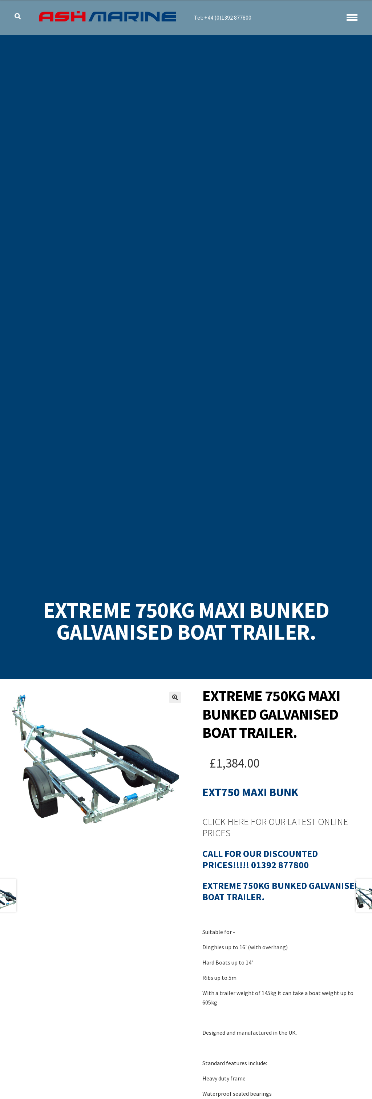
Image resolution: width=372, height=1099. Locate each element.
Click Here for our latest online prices (275, 827)
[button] (175, 697)
